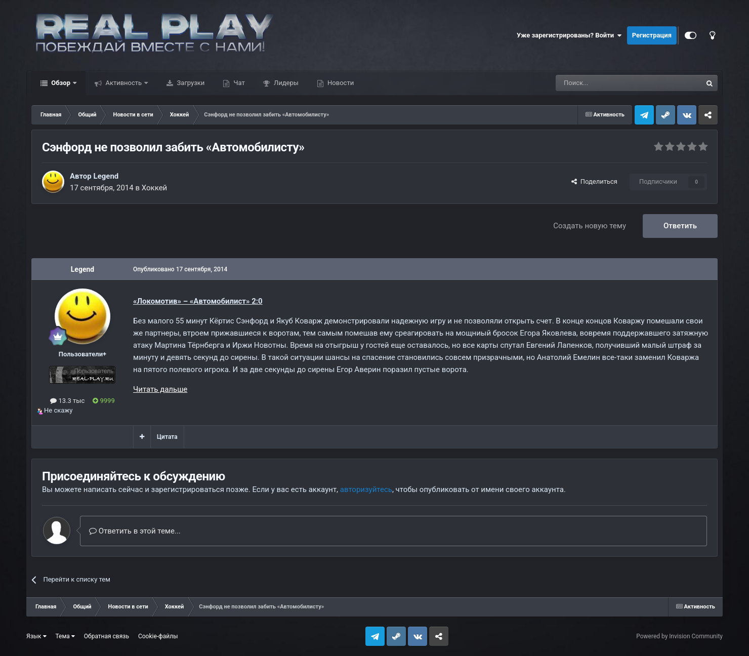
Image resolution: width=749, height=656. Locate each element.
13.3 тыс (67, 400)
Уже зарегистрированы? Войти (569, 35)
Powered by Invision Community (679, 636)
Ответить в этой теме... (135, 531)
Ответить (680, 225)
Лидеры (285, 83)
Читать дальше (160, 389)
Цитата (167, 436)
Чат (238, 83)
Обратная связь (106, 636)
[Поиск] (606, 83)
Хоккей (155, 187)
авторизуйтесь (366, 489)
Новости (340, 83)
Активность (123, 83)
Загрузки (189, 83)
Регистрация (652, 35)
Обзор (61, 83)
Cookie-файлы (158, 636)
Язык (36, 636)
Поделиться (594, 181)
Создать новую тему (589, 225)
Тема (65, 636)
